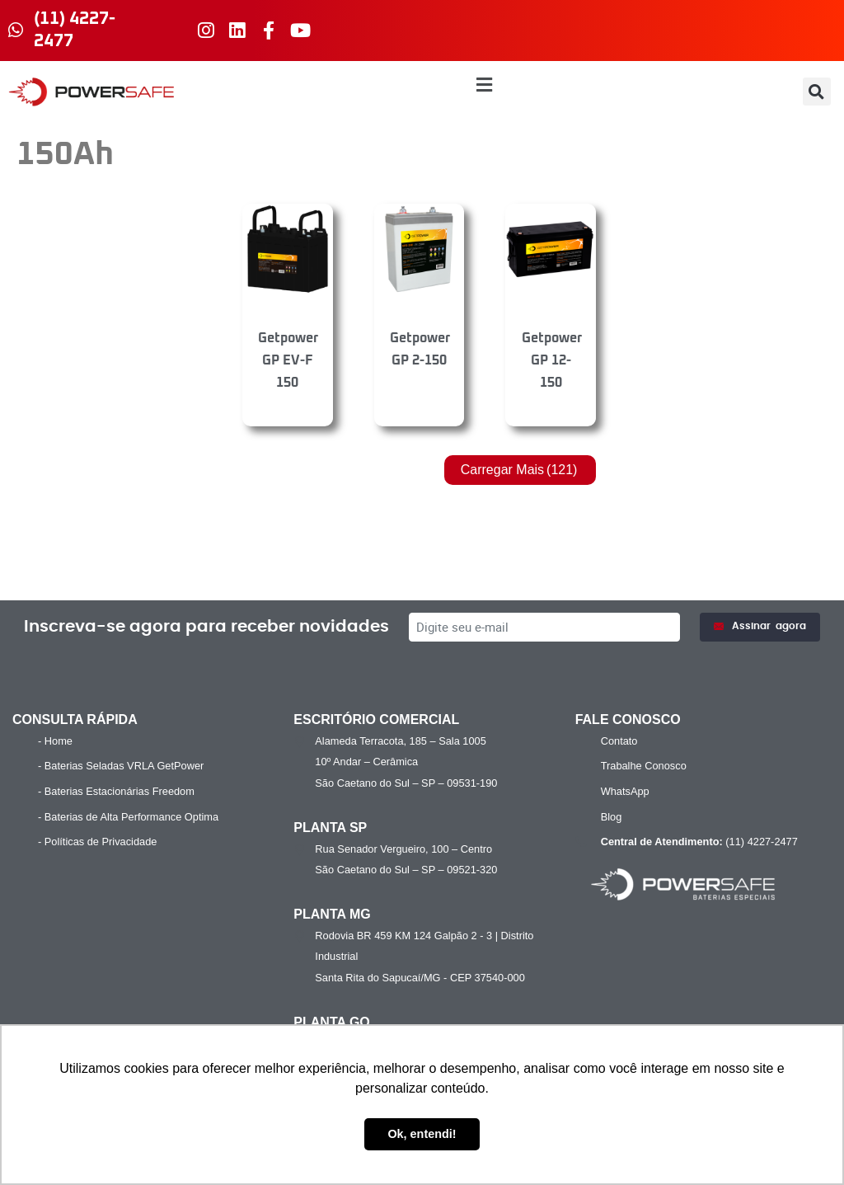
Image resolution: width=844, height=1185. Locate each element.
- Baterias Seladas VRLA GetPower (121, 765)
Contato (619, 741)
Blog (611, 817)
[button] (484, 85)
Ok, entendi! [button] (421, 1133)
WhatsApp (625, 791)
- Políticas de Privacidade (97, 841)
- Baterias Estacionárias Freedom (116, 791)
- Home (55, 741)
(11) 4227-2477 (697, 842)
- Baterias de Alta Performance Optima (128, 817)
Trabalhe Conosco (644, 765)
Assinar (760, 626)
